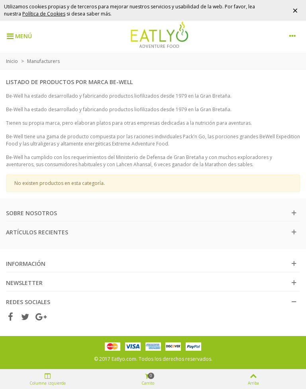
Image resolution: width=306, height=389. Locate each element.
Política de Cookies (43, 13)
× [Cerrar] (295, 10)
